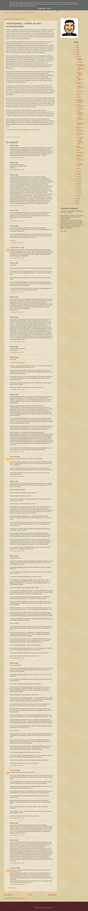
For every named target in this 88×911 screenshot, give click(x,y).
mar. (78, 190)
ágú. (78, 179)
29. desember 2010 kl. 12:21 (17, 258)
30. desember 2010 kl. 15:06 (17, 884)
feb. (78, 193)
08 (76, 201)
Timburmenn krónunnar (79, 83)
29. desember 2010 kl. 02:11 (17, 205)
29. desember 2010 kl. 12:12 (17, 242)
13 (76, 47)
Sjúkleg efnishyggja (79, 147)
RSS (62, 231)
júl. (77, 181)
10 (76, 54)
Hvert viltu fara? (78, 94)
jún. (78, 183)
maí (78, 186)
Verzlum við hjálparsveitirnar (80, 88)
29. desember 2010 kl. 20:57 (17, 551)
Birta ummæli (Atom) (20, 898)
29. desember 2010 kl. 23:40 (17, 658)
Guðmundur (13, 456)
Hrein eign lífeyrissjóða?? (79, 119)
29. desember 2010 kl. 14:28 (17, 341)
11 (76, 52)
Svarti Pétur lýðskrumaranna (80, 165)
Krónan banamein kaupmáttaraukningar (80, 113)
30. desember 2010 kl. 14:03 (17, 863)
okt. (78, 174)
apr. (78, 188)
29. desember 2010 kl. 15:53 (17, 389)
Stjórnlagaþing (79, 152)
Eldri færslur (53, 895)
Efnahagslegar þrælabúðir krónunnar (79, 101)
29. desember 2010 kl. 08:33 (17, 220)
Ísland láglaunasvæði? (79, 79)
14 (76, 45)
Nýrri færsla (8, 895)
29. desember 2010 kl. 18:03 (17, 476)
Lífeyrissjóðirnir (80, 137)
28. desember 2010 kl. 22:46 (17, 157)
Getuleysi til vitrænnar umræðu (79, 74)
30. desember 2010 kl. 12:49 (17, 835)
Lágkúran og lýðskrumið (79, 155)
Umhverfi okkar (80, 91)
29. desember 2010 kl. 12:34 (17, 292)
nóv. (78, 171)
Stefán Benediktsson (15, 247)
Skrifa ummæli (11, 887)
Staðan (78, 150)
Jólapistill (78, 97)
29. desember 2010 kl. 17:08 (17, 451)
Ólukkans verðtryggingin (80, 160)
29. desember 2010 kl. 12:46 (17, 312)
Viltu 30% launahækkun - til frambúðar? (80, 106)
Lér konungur (79, 62)
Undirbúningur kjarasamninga (80, 124)
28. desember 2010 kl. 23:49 (17, 169)
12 (76, 49)
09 (76, 198)
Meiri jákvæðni (79, 127)
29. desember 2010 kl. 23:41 (17, 765)
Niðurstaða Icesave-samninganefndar (80, 142)
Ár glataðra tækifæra (79, 59)
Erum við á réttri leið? (79, 130)
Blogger (51, 907)
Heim (30, 895)
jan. (78, 195)
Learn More (41, 8)
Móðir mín (78, 168)
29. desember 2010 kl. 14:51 (17, 352)
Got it (49, 8)
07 (76, 203)
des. (78, 56)
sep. (78, 176)
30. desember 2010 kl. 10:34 (17, 818)
